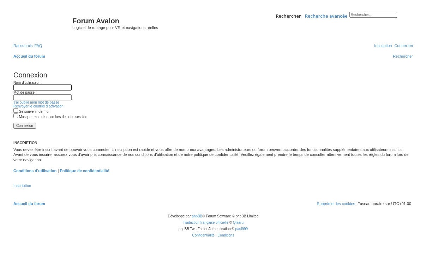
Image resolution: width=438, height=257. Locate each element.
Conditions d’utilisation (34, 171)
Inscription (22, 185)
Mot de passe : (25, 92)
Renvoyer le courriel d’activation (38, 106)
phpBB (197, 216)
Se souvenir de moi (31, 111)
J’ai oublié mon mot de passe (36, 102)
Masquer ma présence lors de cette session (50, 117)
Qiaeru (238, 222)
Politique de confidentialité (84, 171)
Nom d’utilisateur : (27, 82)
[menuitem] (38, 45)
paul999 (241, 229)
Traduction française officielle (205, 222)
